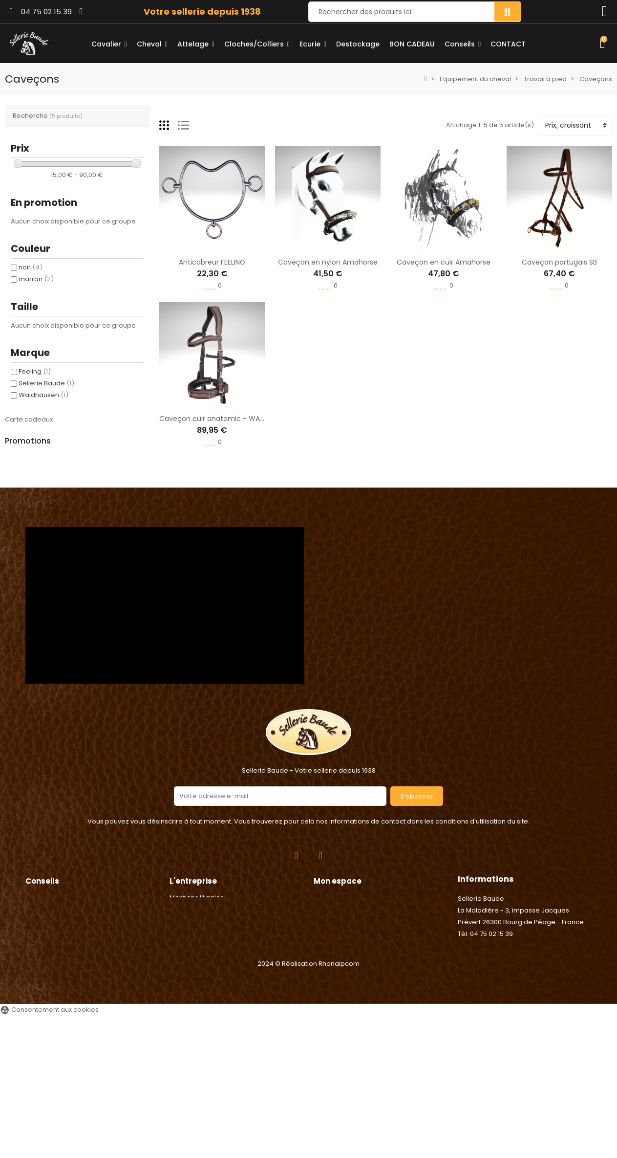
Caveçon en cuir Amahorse (443, 262)
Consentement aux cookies (49, 1152)
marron (36, 279)
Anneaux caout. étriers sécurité (104, 505)
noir (31, 267)
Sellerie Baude (46, 383)
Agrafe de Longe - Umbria (95, 459)
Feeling (35, 371)
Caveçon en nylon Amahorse (328, 262)
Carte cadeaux (29, 419)
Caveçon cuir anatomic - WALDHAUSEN (226, 418)
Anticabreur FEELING (212, 262)
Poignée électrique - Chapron (102, 552)
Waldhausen (43, 395)
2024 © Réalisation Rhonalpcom (308, 1106)
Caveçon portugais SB (559, 262)
